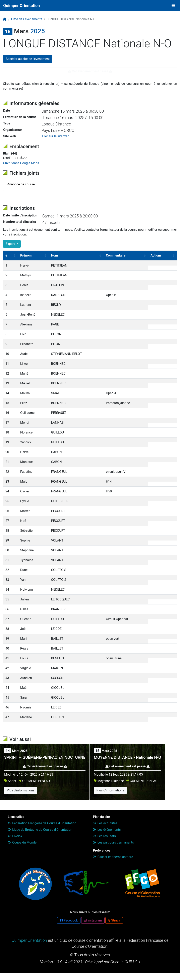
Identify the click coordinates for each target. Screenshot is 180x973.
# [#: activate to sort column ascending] (6, 255)
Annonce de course (21, 184)
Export (11, 244)
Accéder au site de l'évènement (28, 59)
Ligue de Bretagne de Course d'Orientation (40, 830)
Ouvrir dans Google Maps (21, 163)
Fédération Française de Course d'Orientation (42, 823)
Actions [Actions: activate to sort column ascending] (156, 255)
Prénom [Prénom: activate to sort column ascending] (26, 255)
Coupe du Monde (22, 842)
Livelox (15, 836)
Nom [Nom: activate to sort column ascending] (54, 255)
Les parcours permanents (113, 842)
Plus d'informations (21, 790)
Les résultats (104, 836)
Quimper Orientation (21, 5)
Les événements (107, 830)
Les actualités (105, 823)
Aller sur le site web (55, 136)
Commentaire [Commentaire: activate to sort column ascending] (115, 255)
